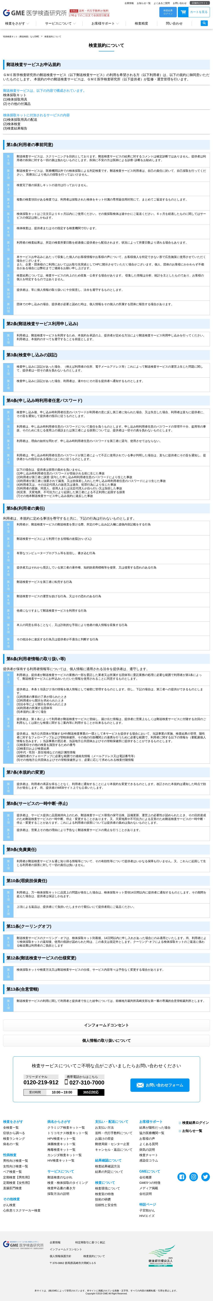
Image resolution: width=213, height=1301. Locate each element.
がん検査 (9, 1205)
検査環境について (107, 1188)
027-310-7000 (86, 1083)
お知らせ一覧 (144, 3)
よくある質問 (148, 1144)
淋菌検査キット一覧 (61, 1144)
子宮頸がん (147, 1210)
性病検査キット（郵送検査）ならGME (21, 36)
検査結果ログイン (195, 1122)
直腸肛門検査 (12, 1188)
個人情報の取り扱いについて (106, 1041)
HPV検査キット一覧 (61, 1138)
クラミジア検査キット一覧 (66, 1127)
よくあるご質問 (162, 3)
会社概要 (145, 1177)
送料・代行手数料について (114, 1133)
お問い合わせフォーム (160, 1085)
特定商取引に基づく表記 (90, 1242)
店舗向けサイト (200, 3)
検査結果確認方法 (107, 1166)
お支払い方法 (104, 1127)
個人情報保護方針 (60, 1256)
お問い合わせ (180, 3)
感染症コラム (148, 1160)
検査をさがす (15, 23)
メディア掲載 (148, 1188)
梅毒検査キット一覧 (61, 1149)
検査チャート (148, 1155)
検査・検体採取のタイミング (67, 1182)
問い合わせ (174, 23)
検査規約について (53, 36)
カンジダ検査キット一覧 (64, 1155)
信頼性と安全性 (106, 1205)
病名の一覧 (11, 1144)
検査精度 (141, 23)
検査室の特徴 (104, 1194)
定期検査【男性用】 (17, 1177)
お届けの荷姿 (104, 1138)
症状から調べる (14, 1133)
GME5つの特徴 (150, 1182)
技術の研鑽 (103, 1199)
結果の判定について (109, 1171)
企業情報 (129, 3)
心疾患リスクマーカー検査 (22, 1210)
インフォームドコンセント (106, 1025)
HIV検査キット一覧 (60, 1160)
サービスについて (58, 23)
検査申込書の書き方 (61, 1188)
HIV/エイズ (147, 1216)
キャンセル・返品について (114, 1149)
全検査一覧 (11, 1127)
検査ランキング (14, 1138)
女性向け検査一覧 (15, 1166)
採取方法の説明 (58, 1193)
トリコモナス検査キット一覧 (67, 1133)
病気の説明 (147, 1149)
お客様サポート (103, 23)
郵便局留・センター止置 (112, 1144)
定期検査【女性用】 (17, 1182)
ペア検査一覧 (12, 1171)
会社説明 (145, 1193)
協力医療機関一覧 (151, 1133)
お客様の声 (147, 1138)
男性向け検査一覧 (15, 1160)
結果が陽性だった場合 (155, 1127)
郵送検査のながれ (59, 1177)
